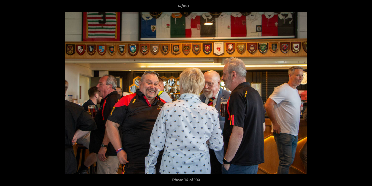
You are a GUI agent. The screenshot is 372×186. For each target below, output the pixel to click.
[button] (350, 7)
